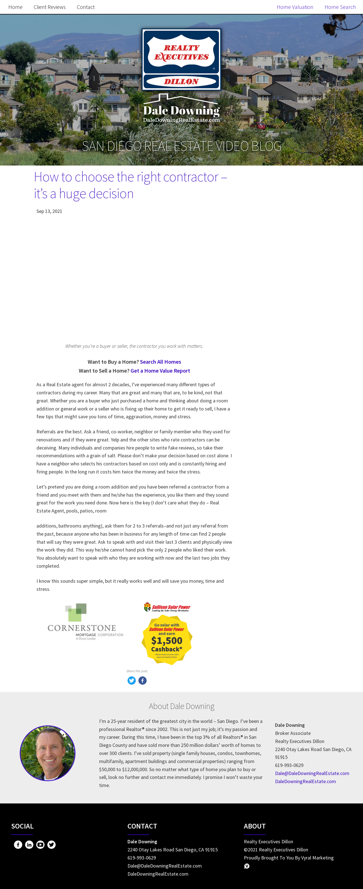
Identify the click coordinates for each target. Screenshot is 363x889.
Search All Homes (160, 361)
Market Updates (272, 527)
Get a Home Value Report (160, 370)
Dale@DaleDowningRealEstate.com (312, 773)
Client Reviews (50, 6)
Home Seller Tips (273, 574)
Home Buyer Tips (273, 550)
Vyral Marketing (317, 857)
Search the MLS (285, 451)
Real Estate (266, 562)
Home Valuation (295, 6)
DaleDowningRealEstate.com (305, 781)
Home (15, 6)
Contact (86, 6)
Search (310, 193)
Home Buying (269, 504)
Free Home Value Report (284, 328)
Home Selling (269, 492)
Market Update (271, 585)
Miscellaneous (270, 539)
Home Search (340, 6)
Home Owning (270, 515)
